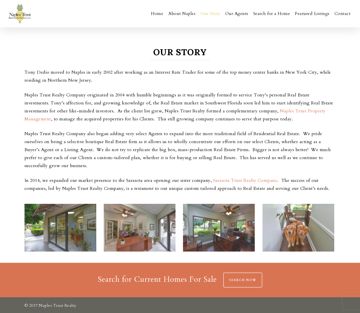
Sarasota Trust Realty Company (245, 180)
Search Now (242, 280)
